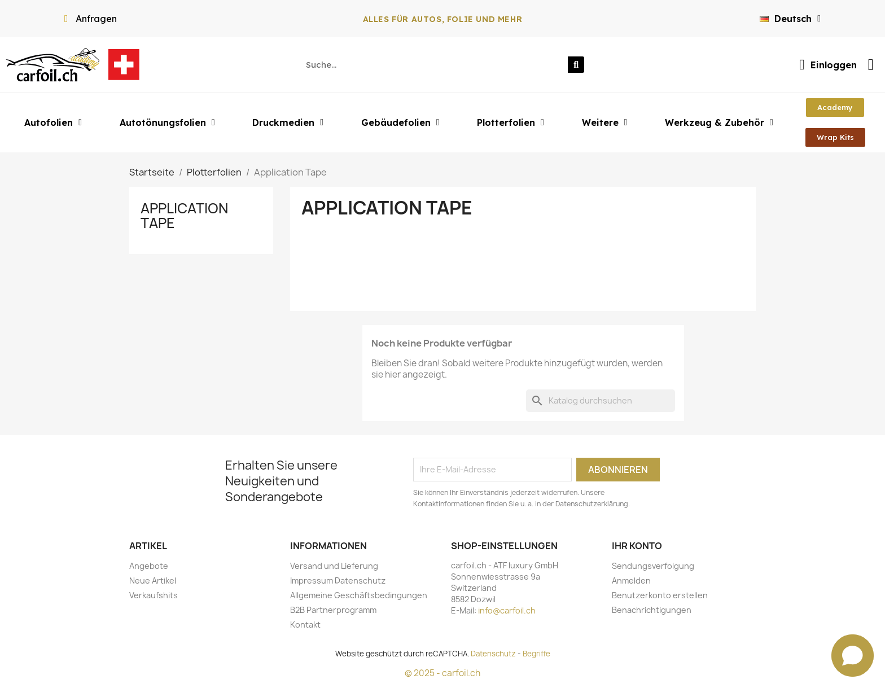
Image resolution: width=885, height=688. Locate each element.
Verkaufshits (153, 595)
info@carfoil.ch (507, 610)
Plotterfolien (510, 122)
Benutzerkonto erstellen (660, 595)
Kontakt (305, 624)
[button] (835, 107)
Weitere (605, 122)
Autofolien (53, 122)
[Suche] (600, 400)
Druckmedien (287, 122)
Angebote (148, 565)
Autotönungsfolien (167, 122)
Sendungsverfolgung (653, 565)
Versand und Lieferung (334, 565)
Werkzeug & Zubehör (719, 122)
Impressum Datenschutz (337, 580)
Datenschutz (493, 653)
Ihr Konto (637, 546)
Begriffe (536, 653)
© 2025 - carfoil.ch (442, 673)
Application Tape (184, 216)
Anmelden (631, 580)
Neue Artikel (152, 580)
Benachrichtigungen (651, 609)
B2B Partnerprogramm (333, 609)
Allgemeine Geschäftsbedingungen (358, 595)
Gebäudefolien (400, 122)
